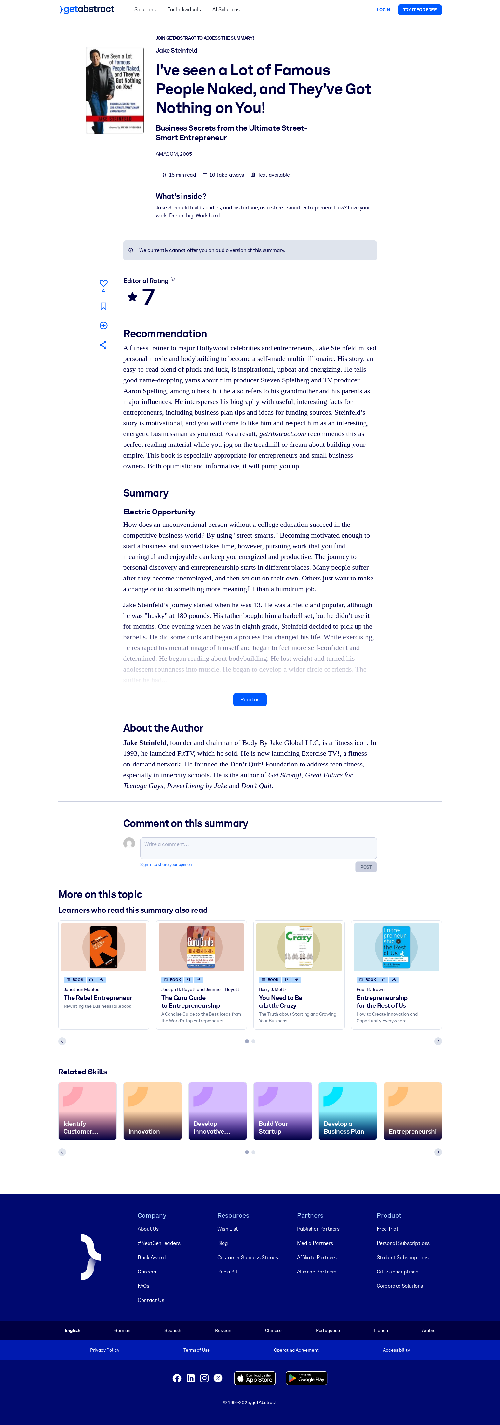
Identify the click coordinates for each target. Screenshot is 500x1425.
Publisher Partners (318, 1229)
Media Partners (315, 1243)
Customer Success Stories (247, 1257)
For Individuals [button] (184, 10)
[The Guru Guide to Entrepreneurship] (201, 947)
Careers (147, 1272)
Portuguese (328, 1330)
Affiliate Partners (317, 1257)
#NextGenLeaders (159, 1243)
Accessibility (396, 1349)
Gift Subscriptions (397, 1272)
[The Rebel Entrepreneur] (103, 947)
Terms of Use (196, 1349)
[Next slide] (438, 1041)
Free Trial (387, 1229)
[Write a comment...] (258, 848)
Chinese (273, 1330)
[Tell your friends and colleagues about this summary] (103, 345)
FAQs (143, 1286)
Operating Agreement (296, 1349)
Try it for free (420, 9)
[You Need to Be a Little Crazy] (299, 947)
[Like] (103, 285)
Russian (223, 1330)
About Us (148, 1229)
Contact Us (151, 1300)
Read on (250, 700)
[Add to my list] (103, 325)
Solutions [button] (144, 10)
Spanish (172, 1330)
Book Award (152, 1257)
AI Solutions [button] (225, 10)
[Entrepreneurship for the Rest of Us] (396, 947)
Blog (222, 1243)
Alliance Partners (316, 1272)
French (381, 1330)
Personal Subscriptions (403, 1243)
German (122, 1330)
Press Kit (227, 1272)
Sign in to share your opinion (166, 864)
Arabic (428, 1330)
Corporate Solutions (400, 1286)
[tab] (247, 1041)
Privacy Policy (104, 1349)
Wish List (227, 1229)
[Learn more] (172, 278)
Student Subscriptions (403, 1257)
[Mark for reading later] (103, 306)
